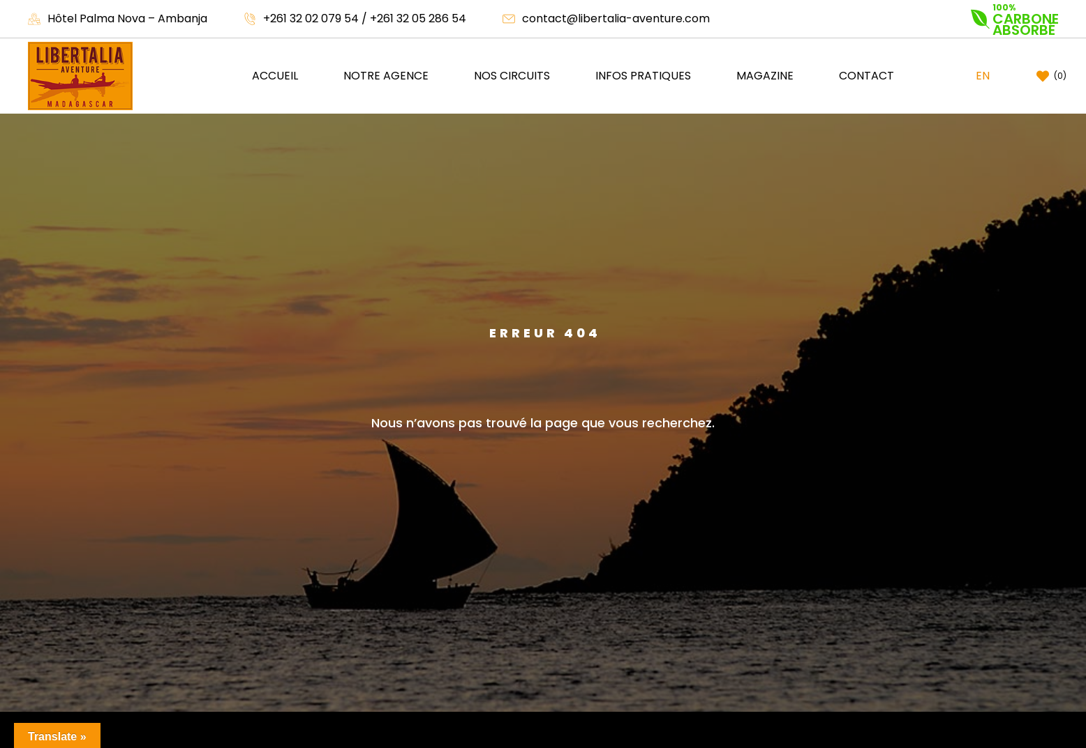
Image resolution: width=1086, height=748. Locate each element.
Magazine (765, 76)
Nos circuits (512, 76)
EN (983, 76)
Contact (866, 76)
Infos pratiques (643, 76)
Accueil (275, 76)
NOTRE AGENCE (386, 76)
